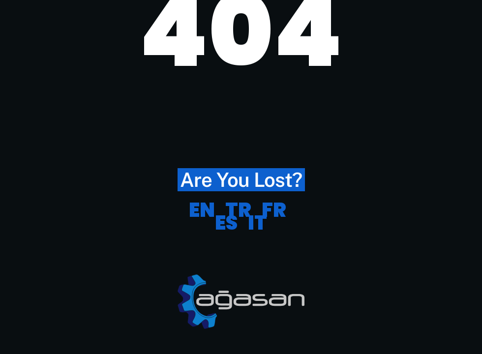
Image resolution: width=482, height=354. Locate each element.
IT (257, 222)
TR (238, 210)
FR (274, 210)
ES (226, 222)
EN (202, 210)
